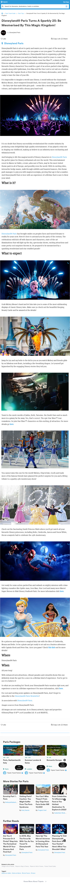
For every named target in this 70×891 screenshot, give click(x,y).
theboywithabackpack (12, 802)
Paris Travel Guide (10, 13)
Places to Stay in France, (22, 866)
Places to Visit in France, (37, 866)
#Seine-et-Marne (16, 873)
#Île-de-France (26, 873)
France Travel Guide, (50, 866)
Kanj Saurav (25, 810)
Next (64, 760)
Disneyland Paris (12, 43)
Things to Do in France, (8, 866)
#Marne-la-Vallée (6, 873)
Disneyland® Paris (59, 157)
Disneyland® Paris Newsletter (27, 696)
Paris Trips (21, 13)
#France (33, 873)
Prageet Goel (42, 810)
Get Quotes (19, 767)
